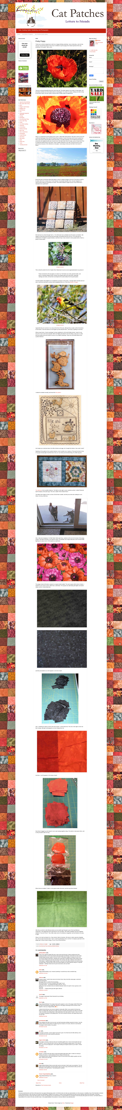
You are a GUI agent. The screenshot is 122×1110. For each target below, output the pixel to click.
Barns (21, 105)
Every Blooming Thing (43, 946)
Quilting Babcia (42, 952)
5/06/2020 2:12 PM (43, 998)
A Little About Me (93, 50)
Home (18, 34)
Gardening (50, 946)
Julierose (41, 977)
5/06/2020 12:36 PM (43, 990)
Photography (22, 133)
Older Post (82, 1083)
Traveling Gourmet (23, 144)
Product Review (23, 135)
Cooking (21, 116)
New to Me (22, 130)
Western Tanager (74, 282)
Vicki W (40, 994)
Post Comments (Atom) (46, 1085)
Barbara (98, 40)
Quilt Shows (22, 138)
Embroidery (22, 117)
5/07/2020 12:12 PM (43, 1059)
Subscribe (24, 55)
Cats (21, 111)
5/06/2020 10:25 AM (43, 973)
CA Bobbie (41, 1051)
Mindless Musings (55, 946)
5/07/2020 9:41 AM (43, 1035)
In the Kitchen (22, 127)
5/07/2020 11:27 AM (43, 1047)
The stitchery (38, 490)
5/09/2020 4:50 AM (43, 1069)
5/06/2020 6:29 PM (43, 1016)
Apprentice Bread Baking (25, 102)
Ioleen (40, 969)
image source (60, 267)
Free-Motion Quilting (24, 124)
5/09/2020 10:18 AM (43, 1077)
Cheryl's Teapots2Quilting (44, 1074)
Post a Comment (41, 1080)
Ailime (63, 1103)
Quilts (21, 139)
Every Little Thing (23, 120)
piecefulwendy (42, 1020)
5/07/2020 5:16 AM (43, 1026)
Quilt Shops (22, 136)
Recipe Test (22, 141)
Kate (40, 1063)
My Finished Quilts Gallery (41, 34)
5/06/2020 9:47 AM (43, 965)
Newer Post (38, 1083)
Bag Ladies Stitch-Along (25, 103)
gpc (40, 1031)
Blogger (72, 1103)
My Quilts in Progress (27, 34)
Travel (21, 143)
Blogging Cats (22, 108)
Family (21, 122)
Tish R (40, 1002)
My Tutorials (92, 51)
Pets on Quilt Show (24, 131)
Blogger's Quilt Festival (24, 106)
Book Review (22, 110)
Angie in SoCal (42, 1040)
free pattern (58, 392)
